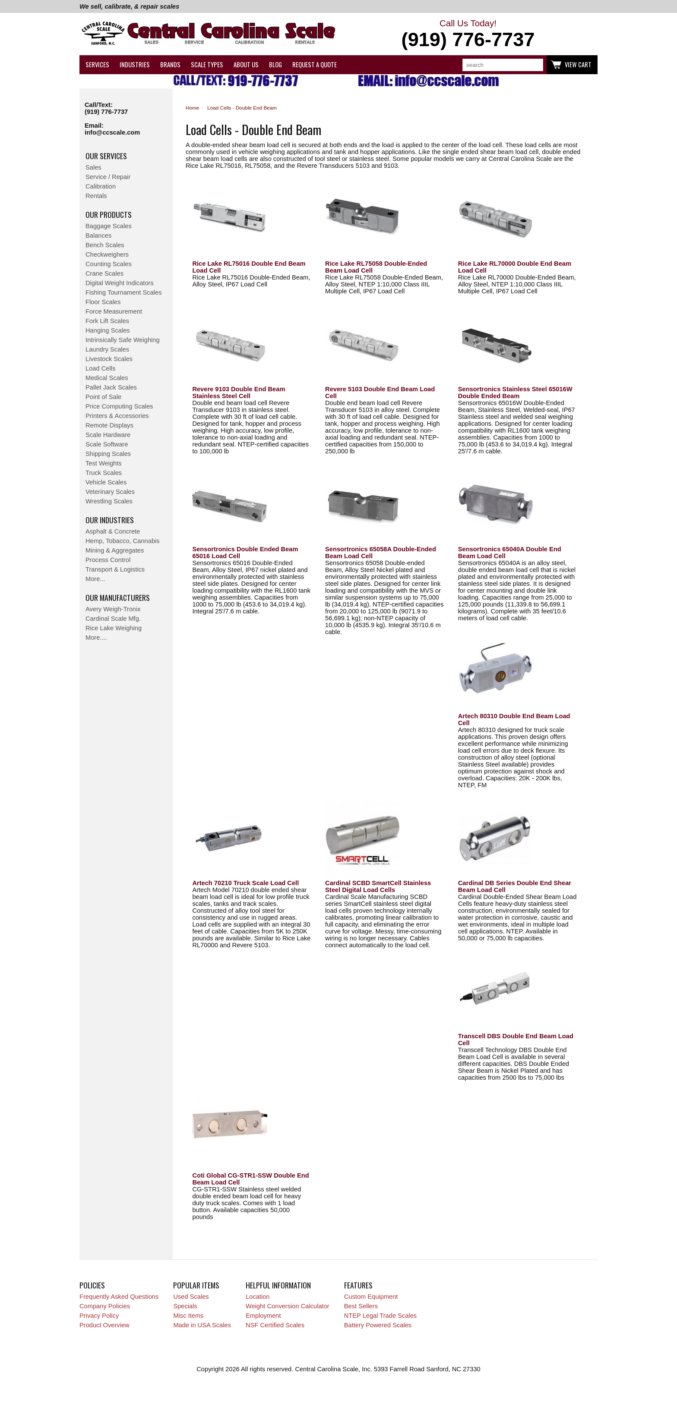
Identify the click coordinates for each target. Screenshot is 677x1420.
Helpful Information (278, 1285)
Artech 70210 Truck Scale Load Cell (245, 883)
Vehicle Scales (106, 482)
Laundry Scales (107, 349)
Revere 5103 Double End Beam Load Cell (380, 392)
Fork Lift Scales (107, 320)
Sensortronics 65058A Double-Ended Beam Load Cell (380, 552)
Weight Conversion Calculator (287, 1306)
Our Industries (109, 519)
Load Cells (100, 368)
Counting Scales (108, 264)
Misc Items (188, 1315)
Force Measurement (113, 311)
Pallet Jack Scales (111, 387)
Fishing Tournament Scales (123, 292)
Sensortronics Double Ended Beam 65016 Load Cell (245, 552)
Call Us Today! (468, 34)
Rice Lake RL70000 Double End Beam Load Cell (514, 267)
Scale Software (106, 444)
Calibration (100, 186)
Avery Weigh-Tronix (113, 609)
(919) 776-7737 (106, 111)
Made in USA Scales (202, 1325)
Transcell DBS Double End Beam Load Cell (515, 1039)
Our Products (108, 214)
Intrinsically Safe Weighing (122, 339)
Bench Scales (104, 245)
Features (358, 1285)
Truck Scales (103, 472)
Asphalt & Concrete (112, 531)
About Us (246, 64)
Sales (93, 167)
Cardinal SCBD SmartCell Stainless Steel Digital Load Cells (378, 886)
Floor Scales (102, 301)
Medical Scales (106, 377)
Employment (263, 1315)
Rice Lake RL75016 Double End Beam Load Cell (248, 267)
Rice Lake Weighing (113, 628)
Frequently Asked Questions (118, 1296)
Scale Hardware (107, 434)
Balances (98, 235)
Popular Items (196, 1285)
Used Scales (191, 1296)
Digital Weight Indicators (119, 283)
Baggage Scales (108, 226)
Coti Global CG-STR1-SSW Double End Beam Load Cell (250, 1179)
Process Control (107, 559)
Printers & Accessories (117, 415)
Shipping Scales (108, 453)
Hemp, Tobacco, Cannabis (122, 540)
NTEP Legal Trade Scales (380, 1315)
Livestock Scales (109, 358)
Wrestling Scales (109, 501)
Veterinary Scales (110, 491)
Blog (275, 64)
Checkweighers (107, 254)
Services (97, 64)
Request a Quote (314, 64)
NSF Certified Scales (275, 1325)
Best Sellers (361, 1306)
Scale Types (207, 64)
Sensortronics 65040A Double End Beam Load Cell (509, 552)
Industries (135, 64)
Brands (170, 64)
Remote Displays (109, 425)
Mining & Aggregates (114, 550)
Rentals (96, 195)
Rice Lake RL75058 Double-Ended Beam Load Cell (376, 267)
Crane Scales (104, 273)
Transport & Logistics (115, 569)
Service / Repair (107, 176)
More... (95, 578)
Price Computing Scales (119, 406)
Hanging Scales (107, 330)
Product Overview (104, 1325)
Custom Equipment (371, 1296)
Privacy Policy (99, 1315)
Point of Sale (103, 396)
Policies (92, 1285)
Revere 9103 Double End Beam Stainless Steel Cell (238, 392)
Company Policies (104, 1306)
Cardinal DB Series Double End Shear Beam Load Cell (514, 886)
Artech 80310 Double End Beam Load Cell (514, 719)
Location (257, 1296)
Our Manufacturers (117, 597)
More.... (96, 637)
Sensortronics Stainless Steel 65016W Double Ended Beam (515, 392)
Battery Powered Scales (377, 1325)
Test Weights (103, 463)
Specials (185, 1306)
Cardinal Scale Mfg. (113, 618)
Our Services (106, 155)
